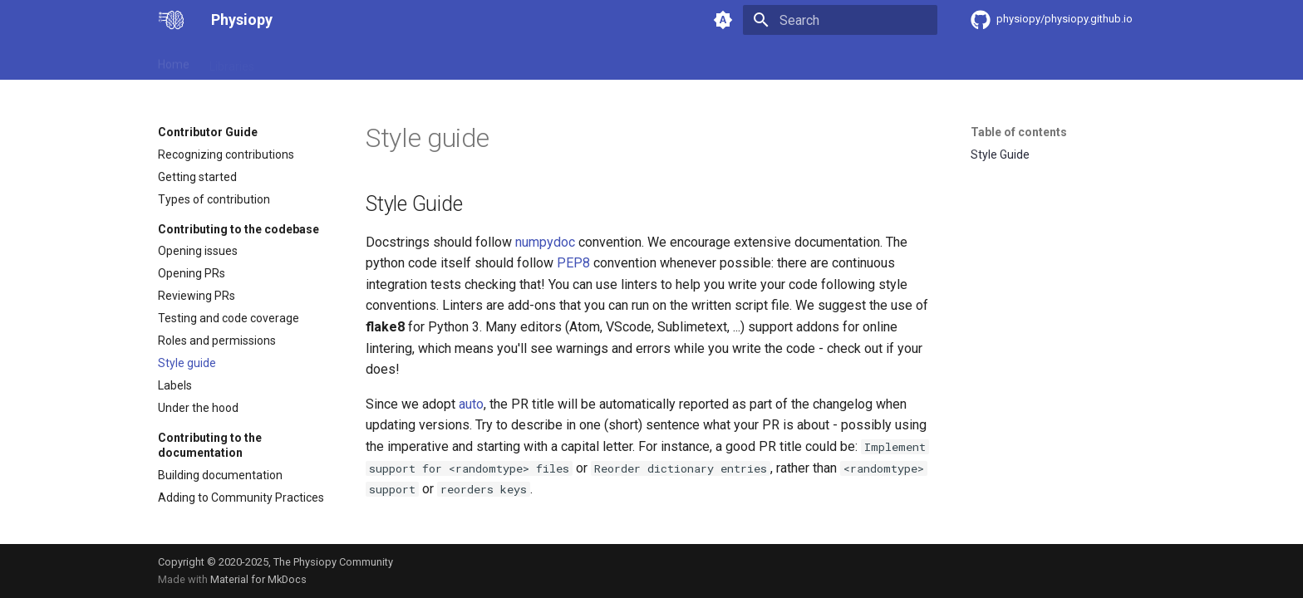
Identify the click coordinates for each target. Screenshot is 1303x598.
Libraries (231, 60)
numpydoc (545, 242)
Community (550, 60)
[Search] (840, 20)
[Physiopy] (171, 20)
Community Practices (442, 60)
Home (173, 60)
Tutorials (624, 60)
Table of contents (1019, 132)
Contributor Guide (320, 60)
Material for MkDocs (258, 579)
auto (471, 404)
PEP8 (573, 263)
